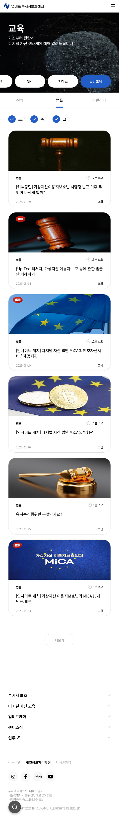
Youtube (51, 776)
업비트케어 (17, 716)
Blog (38, 776)
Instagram (13, 776)
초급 (21, 119)
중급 (44, 119)
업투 (14, 737)
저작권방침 (63, 762)
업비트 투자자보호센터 (24, 6)
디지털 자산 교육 (21, 706)
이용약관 (14, 762)
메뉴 (112, 6)
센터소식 (15, 727)
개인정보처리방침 (38, 762)
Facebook (26, 776)
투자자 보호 (17, 695)
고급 (66, 119)
